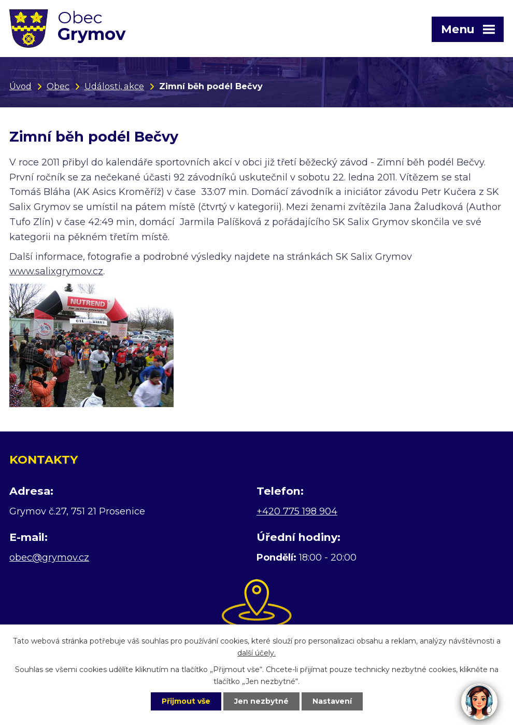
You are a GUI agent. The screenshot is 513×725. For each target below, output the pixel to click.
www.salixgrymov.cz (56, 271)
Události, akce (114, 86)
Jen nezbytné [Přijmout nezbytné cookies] (261, 701)
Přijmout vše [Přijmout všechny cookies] (186, 701)
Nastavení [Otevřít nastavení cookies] (332, 701)
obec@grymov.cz (49, 557)
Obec (58, 86)
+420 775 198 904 (296, 511)
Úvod (20, 86)
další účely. (256, 653)
